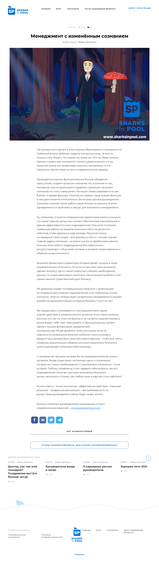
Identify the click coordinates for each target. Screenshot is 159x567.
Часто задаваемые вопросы (100, 9)
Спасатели (73, 9)
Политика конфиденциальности (52, 536)
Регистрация (144, 8)
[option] (23, 471)
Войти (132, 8)
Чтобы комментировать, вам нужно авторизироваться (80, 445)
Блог (58, 9)
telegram (79, 555)
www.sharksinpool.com (87, 408)
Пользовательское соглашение (17, 536)
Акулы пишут (70, 42)
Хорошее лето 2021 (134, 466)
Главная (45, 9)
